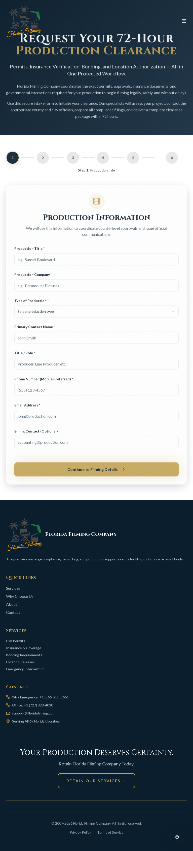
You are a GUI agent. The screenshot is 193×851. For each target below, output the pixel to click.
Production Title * (29, 250)
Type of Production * (31, 302)
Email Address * (27, 406)
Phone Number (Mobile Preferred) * (43, 380)
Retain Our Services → (96, 780)
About (11, 604)
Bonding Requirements (24, 655)
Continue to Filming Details (96, 470)
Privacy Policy (80, 832)
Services (13, 588)
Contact (13, 612)
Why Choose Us (19, 596)
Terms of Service (110, 832)
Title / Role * (24, 354)
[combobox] (96, 313)
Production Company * (33, 276)
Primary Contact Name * (34, 328)
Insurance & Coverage (23, 648)
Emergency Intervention (25, 669)
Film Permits (15, 641)
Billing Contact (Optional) (36, 432)
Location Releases (20, 662)
